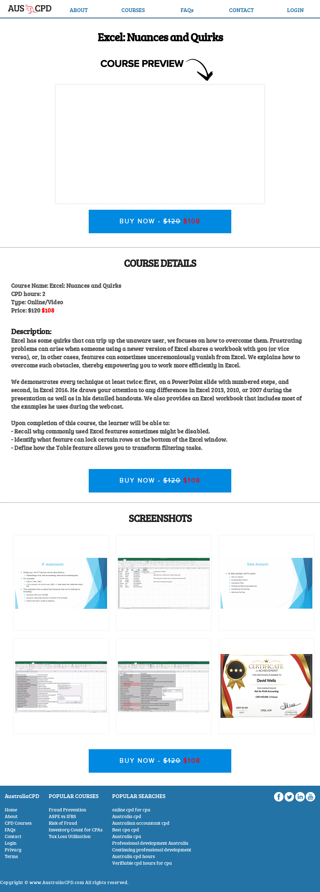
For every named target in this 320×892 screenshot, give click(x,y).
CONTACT (241, 10)
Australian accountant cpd (141, 823)
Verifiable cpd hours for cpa (142, 863)
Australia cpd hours (133, 856)
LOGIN (295, 10)
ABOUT (79, 10)
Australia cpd (126, 816)
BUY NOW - (160, 221)
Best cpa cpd (125, 829)
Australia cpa (126, 836)
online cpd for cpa (131, 809)
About (11, 816)
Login (10, 843)
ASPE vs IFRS (62, 816)
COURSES (133, 10)
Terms (11, 856)
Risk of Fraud (63, 823)
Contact (13, 836)
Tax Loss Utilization (70, 836)
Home (11, 809)
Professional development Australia (150, 843)
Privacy (13, 849)
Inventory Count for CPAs (76, 829)
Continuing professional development (151, 849)
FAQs (187, 10)
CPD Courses (18, 823)
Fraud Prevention (67, 809)
